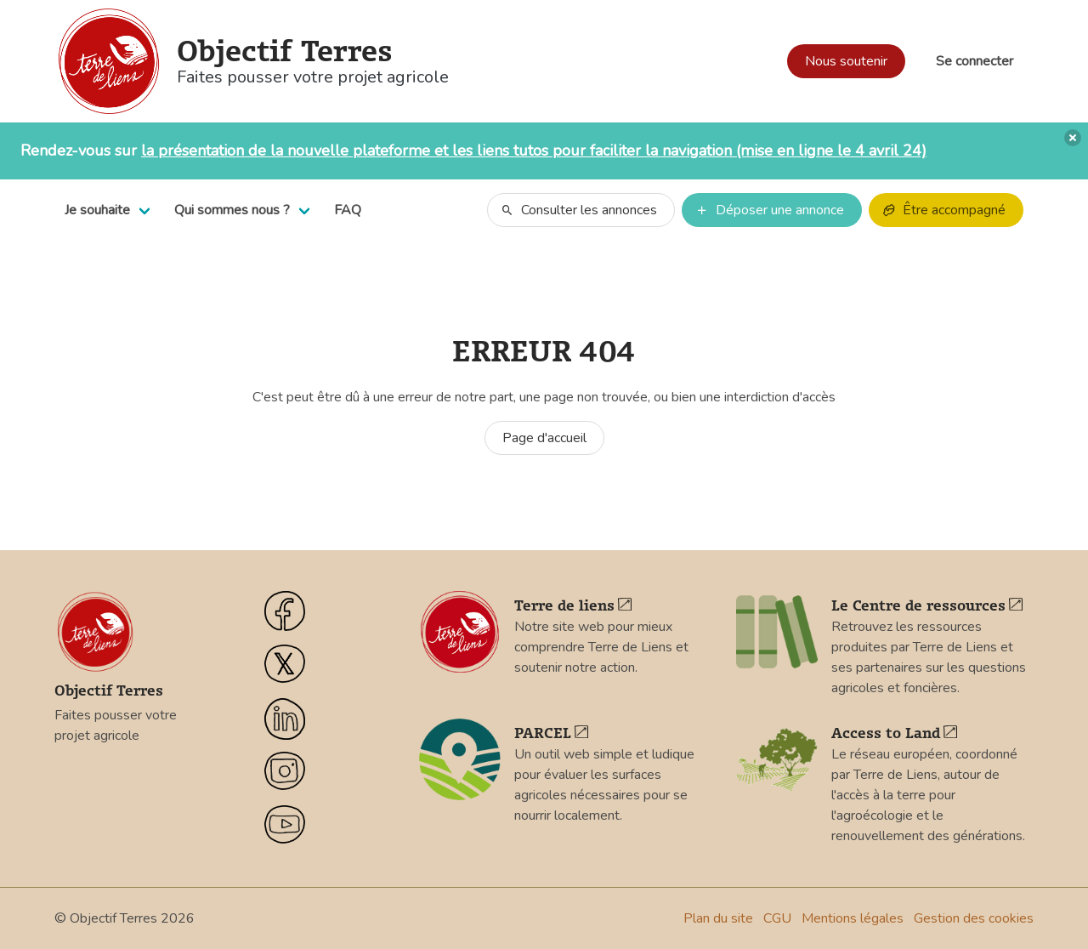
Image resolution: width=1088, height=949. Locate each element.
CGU (777, 918)
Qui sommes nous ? (232, 210)
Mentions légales (853, 918)
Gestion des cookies (974, 918)
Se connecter (974, 61)
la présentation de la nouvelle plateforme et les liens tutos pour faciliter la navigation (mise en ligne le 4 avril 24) (533, 150)
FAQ (347, 210)
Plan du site (718, 918)
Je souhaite (97, 210)
